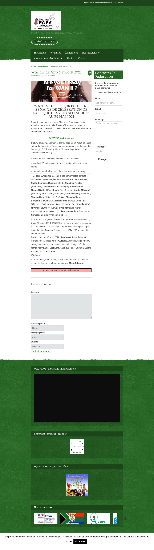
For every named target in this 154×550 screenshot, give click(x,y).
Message (99, 119)
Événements (71, 52)
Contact (82, 58)
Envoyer (102, 159)
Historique (40, 52)
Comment (35, 292)
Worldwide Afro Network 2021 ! (57, 72)
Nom (97, 98)
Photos (70, 58)
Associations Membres (47, 58)
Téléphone (100, 147)
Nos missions (90, 53)
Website (34, 342)
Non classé (43, 67)
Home (33, 67)
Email (38, 333)
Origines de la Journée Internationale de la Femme (103, 3)
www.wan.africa (61, 137)
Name (38, 324)
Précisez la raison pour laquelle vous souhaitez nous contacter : (106, 85)
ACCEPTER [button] (80, 541)
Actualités (55, 52)
